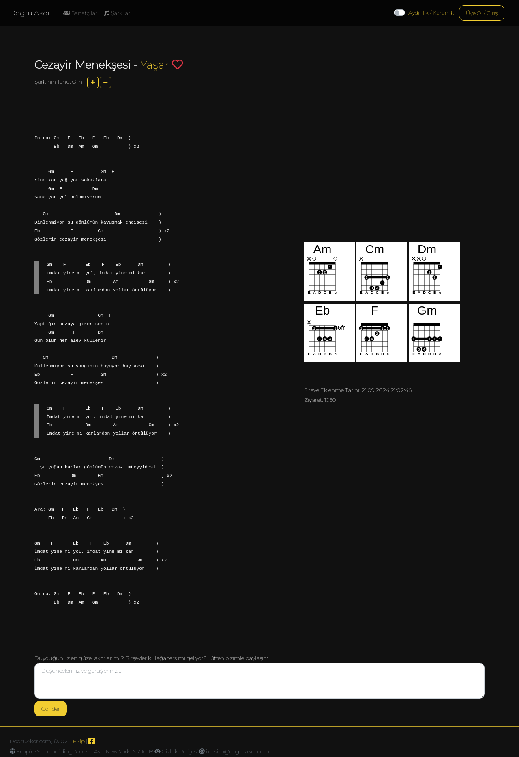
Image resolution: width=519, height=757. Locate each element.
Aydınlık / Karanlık (431, 12)
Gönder (50, 708)
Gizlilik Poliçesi (180, 751)
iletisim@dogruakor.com (237, 751)
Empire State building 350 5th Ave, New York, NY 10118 (84, 751)
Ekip (79, 741)
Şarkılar (117, 13)
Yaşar (154, 64)
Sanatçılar (80, 13)
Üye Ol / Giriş (482, 13)
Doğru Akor (30, 13)
